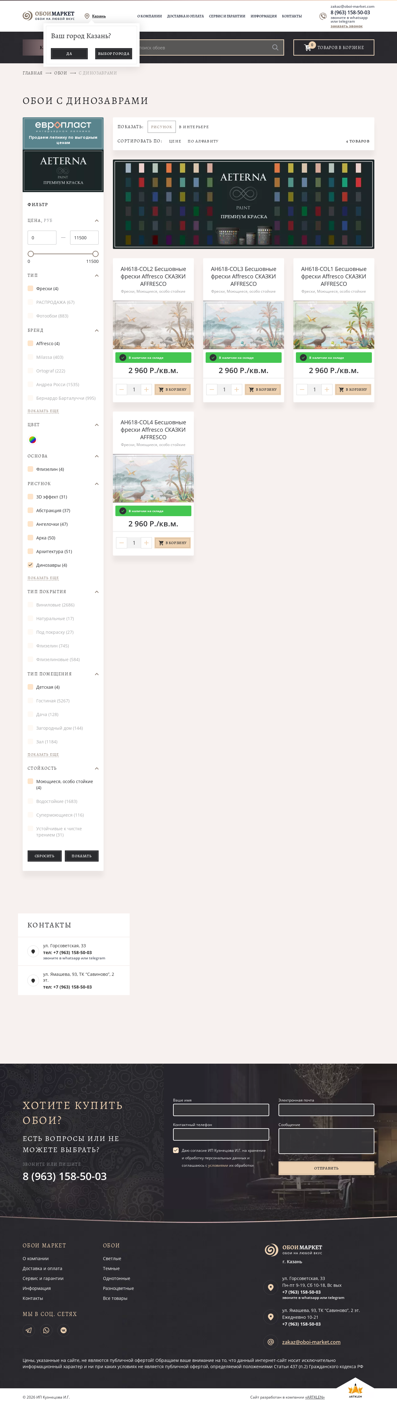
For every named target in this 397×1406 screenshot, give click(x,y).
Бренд (35, 330)
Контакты (292, 16)
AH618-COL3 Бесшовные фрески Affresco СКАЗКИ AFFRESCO (243, 276)
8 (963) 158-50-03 (350, 12)
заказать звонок (347, 26)
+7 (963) (301, 1292)
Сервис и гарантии (227, 16)
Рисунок (39, 484)
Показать (81, 856)
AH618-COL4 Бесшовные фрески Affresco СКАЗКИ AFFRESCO (153, 429)
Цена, (40, 221)
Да (69, 53)
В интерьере (194, 126)
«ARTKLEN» (315, 1397)
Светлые (112, 1258)
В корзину (176, 389)
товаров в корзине (341, 48)
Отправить (326, 1168)
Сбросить (45, 856)
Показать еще (43, 411)
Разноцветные (118, 1288)
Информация (264, 16)
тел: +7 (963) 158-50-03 (67, 952)
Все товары (115, 1298)
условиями (218, 1165)
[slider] (31, 254)
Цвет (34, 425)
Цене (175, 141)
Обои (60, 73)
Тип (33, 275)
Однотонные (116, 1278)
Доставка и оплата (185, 16)
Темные (111, 1268)
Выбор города (114, 53)
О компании (149, 16)
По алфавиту (203, 141)
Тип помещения (50, 674)
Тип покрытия (47, 592)
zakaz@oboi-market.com (352, 6)
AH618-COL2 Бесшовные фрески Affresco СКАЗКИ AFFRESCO (153, 276)
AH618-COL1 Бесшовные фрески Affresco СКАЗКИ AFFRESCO (334, 276)
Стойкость (42, 768)
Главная (33, 73)
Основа (37, 456)
